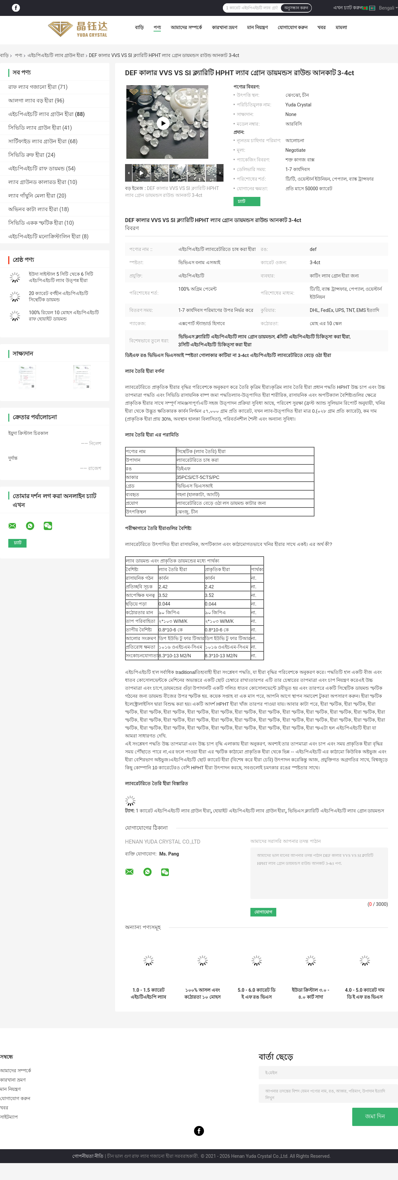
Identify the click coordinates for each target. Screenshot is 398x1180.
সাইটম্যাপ (9, 1117)
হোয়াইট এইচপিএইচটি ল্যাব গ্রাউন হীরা (249, 810)
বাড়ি (139, 27)
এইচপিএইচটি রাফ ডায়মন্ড (36, 168)
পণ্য (157, 27)
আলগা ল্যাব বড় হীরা (30, 100)
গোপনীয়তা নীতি (87, 1156)
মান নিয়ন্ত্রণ (257, 27)
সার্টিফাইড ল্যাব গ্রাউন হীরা (37, 141)
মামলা (341, 27)
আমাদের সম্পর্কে (186, 27)
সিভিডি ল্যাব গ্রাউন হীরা (34, 128)
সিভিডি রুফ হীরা (26, 155)
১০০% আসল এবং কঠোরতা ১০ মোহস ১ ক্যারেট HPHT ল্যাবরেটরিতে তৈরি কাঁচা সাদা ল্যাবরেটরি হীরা (202, 993)
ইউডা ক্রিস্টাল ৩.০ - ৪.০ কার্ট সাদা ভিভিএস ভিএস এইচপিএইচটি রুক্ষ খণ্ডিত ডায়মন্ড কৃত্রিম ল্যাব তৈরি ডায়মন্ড (311, 993)
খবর (321, 27)
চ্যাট (241, 201)
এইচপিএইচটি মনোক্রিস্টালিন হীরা (44, 236)
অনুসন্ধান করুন (296, 8)
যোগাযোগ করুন (292, 27)
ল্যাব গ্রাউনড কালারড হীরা (37, 182)
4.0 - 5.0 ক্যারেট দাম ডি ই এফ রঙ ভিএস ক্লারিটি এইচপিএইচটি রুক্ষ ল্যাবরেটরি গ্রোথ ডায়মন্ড (364, 993)
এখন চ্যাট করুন (348, 7)
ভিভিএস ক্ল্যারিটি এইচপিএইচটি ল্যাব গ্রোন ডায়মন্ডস (336, 810)
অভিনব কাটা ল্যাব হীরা (33, 209)
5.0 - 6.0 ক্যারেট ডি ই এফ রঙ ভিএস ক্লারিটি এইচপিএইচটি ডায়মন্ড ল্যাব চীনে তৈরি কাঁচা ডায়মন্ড (256, 993)
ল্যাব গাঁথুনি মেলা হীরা (31, 196)
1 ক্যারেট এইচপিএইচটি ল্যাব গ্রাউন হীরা (173, 810)
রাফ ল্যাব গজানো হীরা (32, 87)
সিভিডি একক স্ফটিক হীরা (35, 223)
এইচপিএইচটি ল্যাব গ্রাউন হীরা (56, 55)
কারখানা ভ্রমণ (224, 27)
